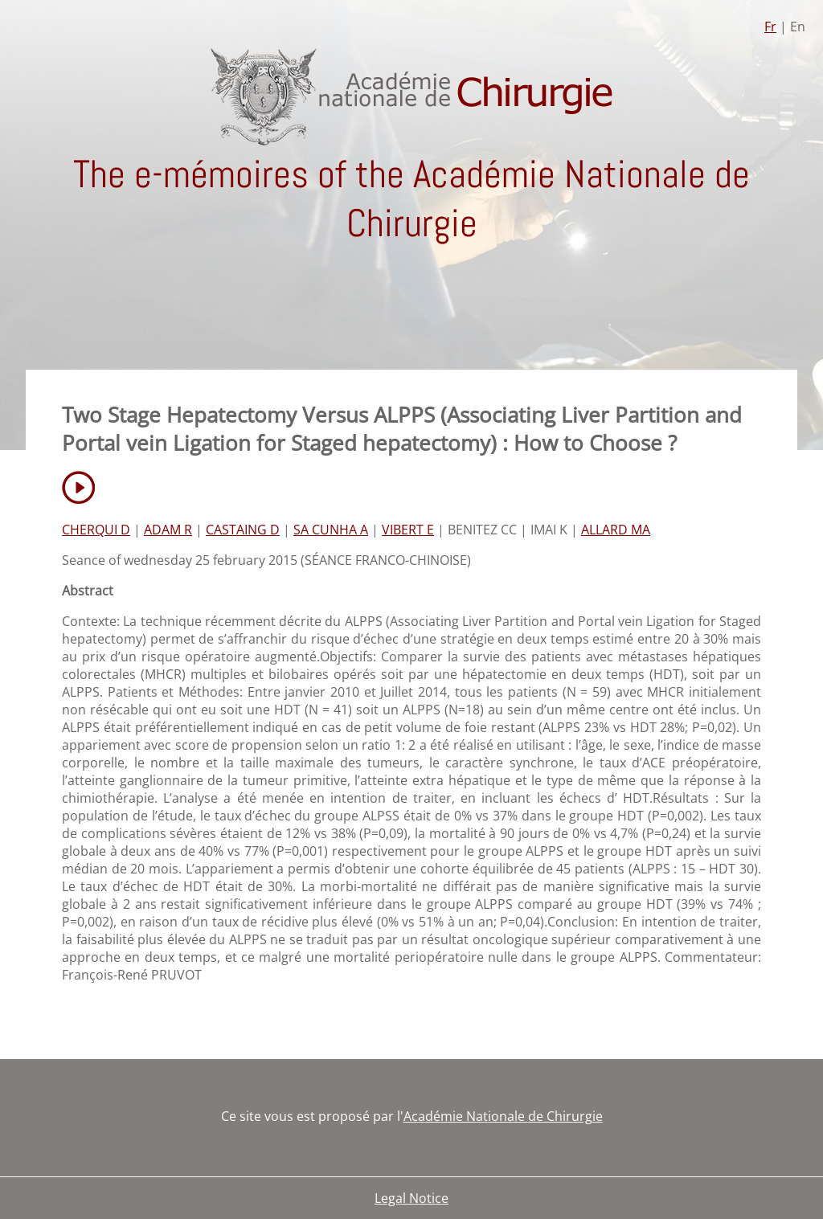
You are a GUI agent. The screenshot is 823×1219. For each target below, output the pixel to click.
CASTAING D (243, 529)
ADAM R (168, 529)
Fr (770, 26)
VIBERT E (408, 529)
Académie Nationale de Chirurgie (503, 1116)
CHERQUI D (96, 529)
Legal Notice (411, 1198)
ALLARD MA (615, 529)
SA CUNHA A (330, 529)
